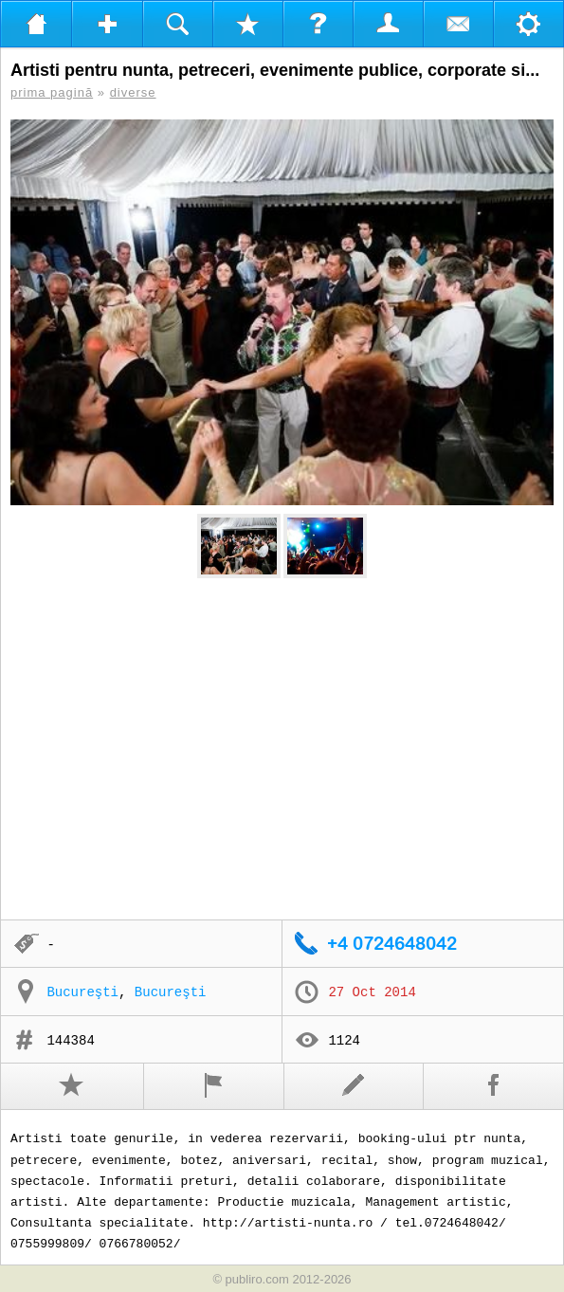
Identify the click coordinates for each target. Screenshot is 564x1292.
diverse (133, 92)
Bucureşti (82, 992)
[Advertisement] (282, 750)
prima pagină (51, 92)
